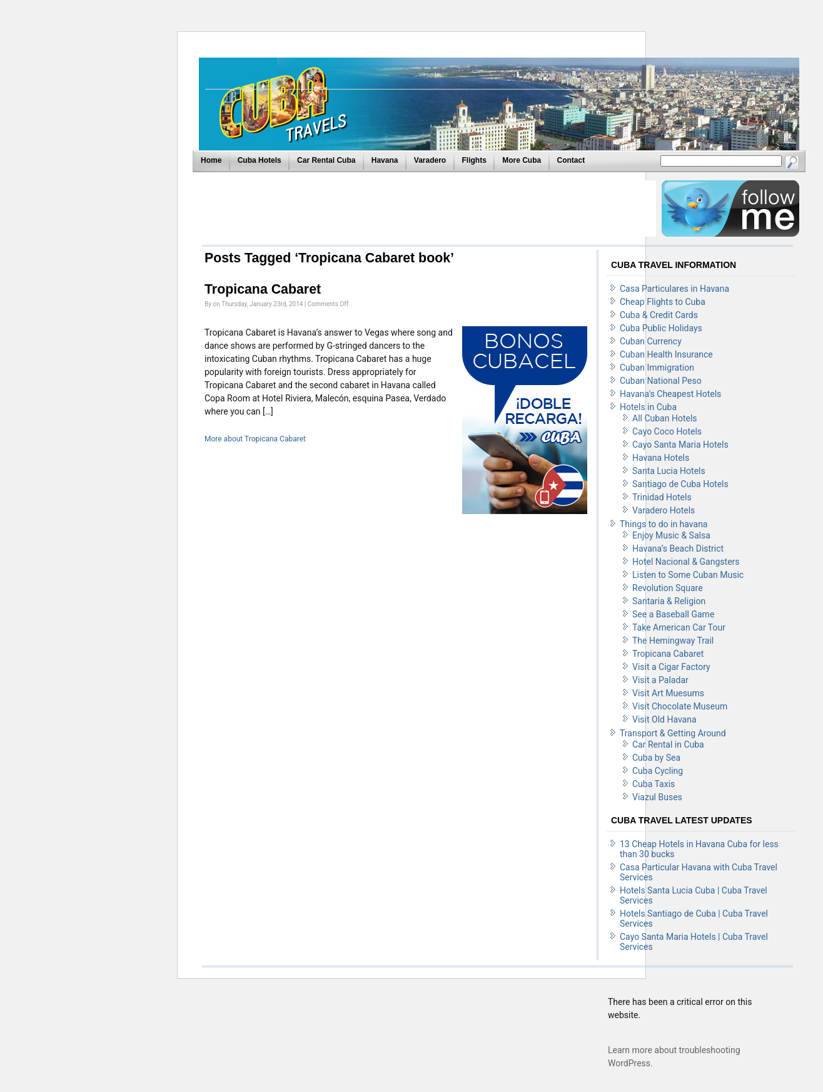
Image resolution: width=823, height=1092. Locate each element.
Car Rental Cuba (326, 160)
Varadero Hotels (663, 510)
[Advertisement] (428, 208)
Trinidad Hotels (662, 497)
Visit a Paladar (660, 680)
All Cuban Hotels (664, 418)
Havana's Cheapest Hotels (670, 394)
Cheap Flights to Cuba (662, 302)
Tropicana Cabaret (262, 289)
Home (211, 160)
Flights (474, 160)
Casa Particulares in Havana (674, 289)
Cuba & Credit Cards (659, 315)
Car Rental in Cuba (668, 744)
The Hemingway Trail (673, 641)
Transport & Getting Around (673, 733)
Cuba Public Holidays (661, 328)
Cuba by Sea (656, 758)
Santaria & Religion (668, 601)
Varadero (430, 160)
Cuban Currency (651, 341)
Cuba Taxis (653, 784)
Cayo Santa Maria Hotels (680, 445)
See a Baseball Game (673, 614)
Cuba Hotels (259, 160)
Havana (384, 160)
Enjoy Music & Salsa (671, 535)
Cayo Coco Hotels (667, 431)
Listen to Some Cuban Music (688, 575)
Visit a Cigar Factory (671, 667)
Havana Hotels (660, 458)
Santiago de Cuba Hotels (680, 484)
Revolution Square (667, 588)
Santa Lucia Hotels (668, 471)
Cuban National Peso (661, 381)
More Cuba (521, 160)
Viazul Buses (657, 797)
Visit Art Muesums (668, 693)
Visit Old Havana (664, 719)
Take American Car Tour (678, 627)
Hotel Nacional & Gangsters (686, 562)
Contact (571, 160)
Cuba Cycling (657, 771)
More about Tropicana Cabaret (255, 439)
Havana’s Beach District (678, 548)
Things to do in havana (664, 524)
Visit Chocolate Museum (679, 706)
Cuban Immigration (657, 368)
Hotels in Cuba (648, 407)
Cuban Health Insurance (666, 354)
